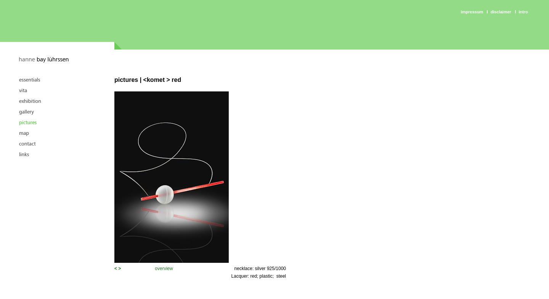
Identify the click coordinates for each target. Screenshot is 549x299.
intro (523, 12)
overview (164, 268)
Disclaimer (501, 12)
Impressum (472, 12)
